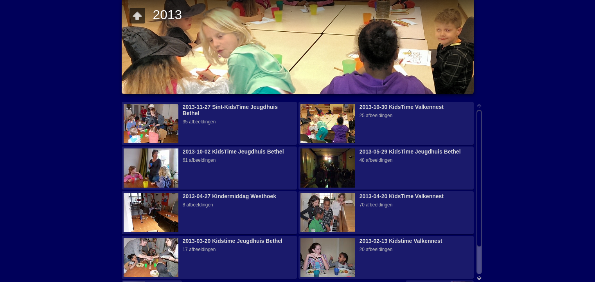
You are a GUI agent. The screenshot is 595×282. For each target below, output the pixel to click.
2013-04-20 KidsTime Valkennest (402, 196)
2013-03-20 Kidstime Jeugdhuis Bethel (232, 241)
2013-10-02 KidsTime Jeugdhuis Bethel (233, 151)
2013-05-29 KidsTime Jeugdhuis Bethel (410, 151)
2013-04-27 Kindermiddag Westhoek (229, 196)
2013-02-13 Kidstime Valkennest (401, 241)
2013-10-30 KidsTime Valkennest (402, 107)
